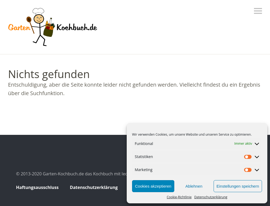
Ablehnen (194, 186)
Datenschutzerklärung (210, 197)
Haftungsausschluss (37, 187)
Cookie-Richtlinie (179, 197)
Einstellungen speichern (238, 186)
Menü (258, 11)
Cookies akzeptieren (153, 186)
